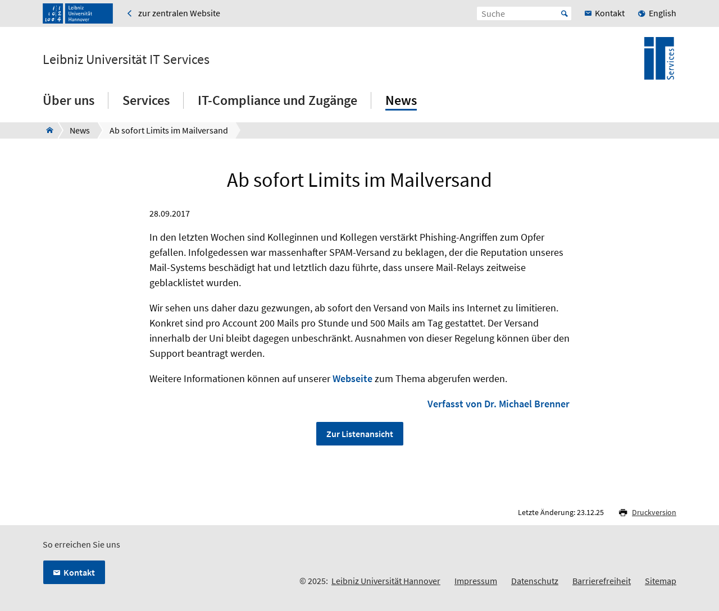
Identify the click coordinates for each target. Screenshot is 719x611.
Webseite (352, 378)
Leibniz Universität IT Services (126, 59)
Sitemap (660, 580)
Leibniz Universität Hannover (385, 580)
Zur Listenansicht (359, 433)
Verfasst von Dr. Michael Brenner (498, 403)
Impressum (475, 580)
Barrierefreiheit (601, 580)
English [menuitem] (662, 13)
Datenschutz (534, 580)
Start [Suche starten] (564, 13)
